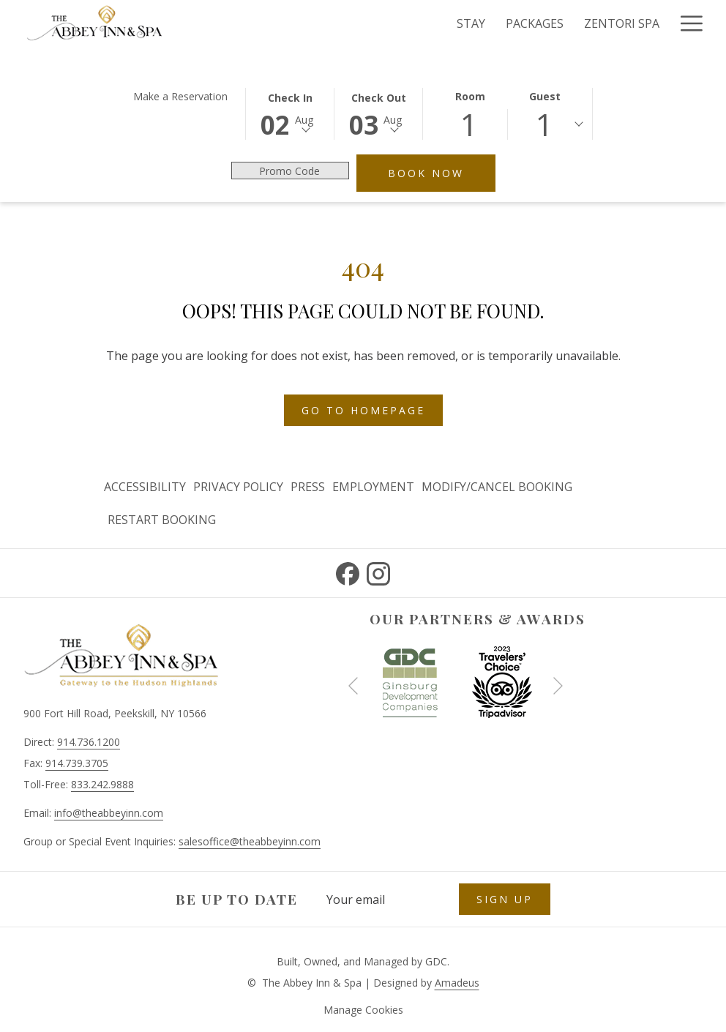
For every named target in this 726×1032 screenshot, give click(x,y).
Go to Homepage (363, 410)
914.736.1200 (88, 742)
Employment (373, 487)
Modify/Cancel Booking (497, 487)
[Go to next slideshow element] (558, 685)
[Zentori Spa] (463, 23)
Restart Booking (162, 520)
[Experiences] (607, 23)
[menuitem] (147, 487)
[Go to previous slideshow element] (353, 685)
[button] (289, 113)
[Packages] (376, 23)
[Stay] (312, 23)
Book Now (441, 172)
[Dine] (535, 23)
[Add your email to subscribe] (385, 899)
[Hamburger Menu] (686, 23)
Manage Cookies (363, 1010)
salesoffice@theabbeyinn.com (250, 841)
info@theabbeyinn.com (108, 813)
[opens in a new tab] (409, 681)
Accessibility (145, 487)
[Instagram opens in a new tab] (378, 571)
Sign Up (504, 899)
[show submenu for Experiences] (662, 23)
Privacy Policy (238, 487)
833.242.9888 (102, 784)
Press (308, 487)
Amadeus (457, 983)
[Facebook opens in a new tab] (347, 571)
